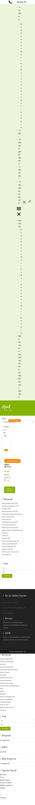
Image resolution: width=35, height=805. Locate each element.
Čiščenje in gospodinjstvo (19, 152)
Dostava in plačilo (9, 625)
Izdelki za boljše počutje (8, 503)
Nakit (19, 133)
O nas (12, 622)
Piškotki (5, 628)
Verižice (4, 535)
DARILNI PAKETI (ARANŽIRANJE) (11, 530)
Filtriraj (7, 576)
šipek (10, 410)
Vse (5, 436)
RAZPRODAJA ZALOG (8, 522)
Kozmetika (19, 13)
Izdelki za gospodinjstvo (8, 544)
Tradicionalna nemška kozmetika (10, 514)
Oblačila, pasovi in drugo (8, 527)
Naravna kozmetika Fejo (8, 511)
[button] (19, 212)
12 (5, 430)
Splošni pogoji (18, 622)
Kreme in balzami (6, 517)
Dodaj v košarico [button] (9, 489)
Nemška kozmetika (21, 45)
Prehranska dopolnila (19, 192)
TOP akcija (5, 554)
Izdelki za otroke (6, 549)
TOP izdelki (19, 173)
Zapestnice (5, 538)
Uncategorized (5, 740)
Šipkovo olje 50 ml (7, 465)
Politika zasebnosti (21, 625)
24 (5, 433)
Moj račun (6, 622)
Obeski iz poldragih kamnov (9, 541)
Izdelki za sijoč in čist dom (9, 552)
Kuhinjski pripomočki (7, 546)
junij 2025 (3, 752)
